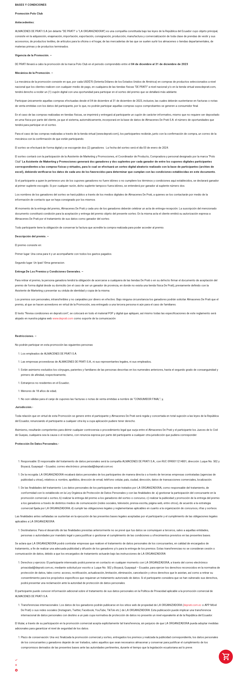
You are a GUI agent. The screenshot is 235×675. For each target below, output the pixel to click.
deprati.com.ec (192, 605)
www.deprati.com (63, 318)
